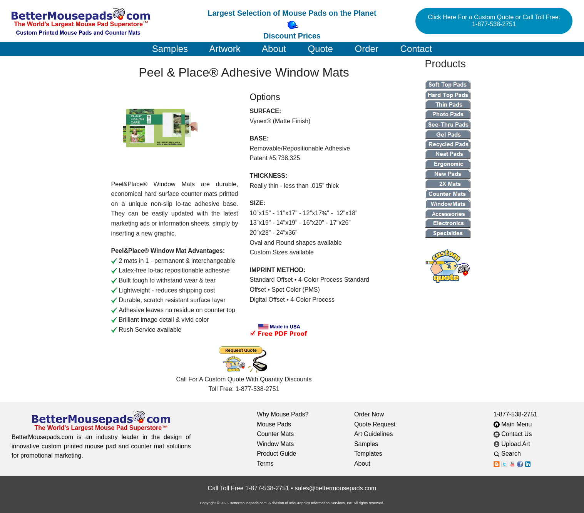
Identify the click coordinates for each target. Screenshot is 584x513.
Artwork (224, 48)
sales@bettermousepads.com (335, 488)
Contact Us (513, 434)
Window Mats (275, 444)
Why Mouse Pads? (282, 414)
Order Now (369, 414)
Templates (368, 453)
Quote (320, 48)
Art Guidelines (373, 434)
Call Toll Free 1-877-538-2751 (248, 488)
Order (366, 48)
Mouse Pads (274, 424)
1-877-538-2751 (515, 414)
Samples (170, 48)
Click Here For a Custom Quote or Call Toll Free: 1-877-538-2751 (494, 20)
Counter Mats (275, 434)
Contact (416, 48)
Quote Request (375, 424)
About (274, 48)
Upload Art (513, 444)
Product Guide (276, 453)
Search (513, 453)
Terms (265, 463)
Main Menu (513, 424)
